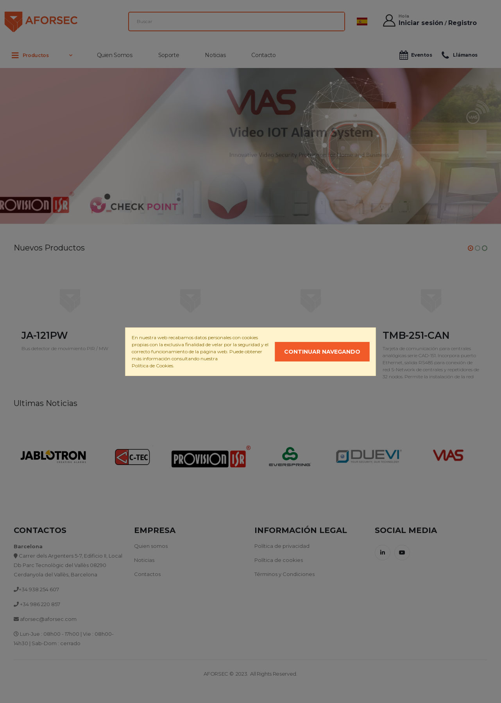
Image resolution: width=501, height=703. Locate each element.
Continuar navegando (322, 351)
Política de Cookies (152, 365)
